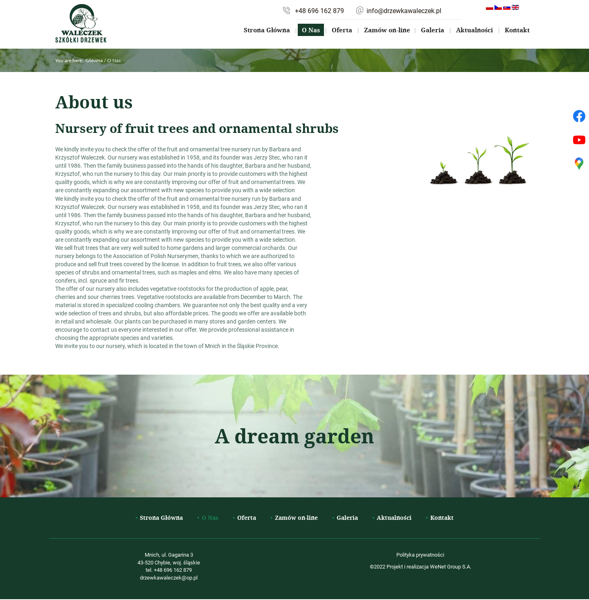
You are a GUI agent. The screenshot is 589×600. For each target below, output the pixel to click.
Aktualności (474, 30)
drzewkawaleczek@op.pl (169, 577)
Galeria (432, 30)
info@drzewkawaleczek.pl (403, 10)
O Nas (311, 30)
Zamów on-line (387, 30)
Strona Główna (267, 30)
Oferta (342, 30)
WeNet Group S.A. (450, 566)
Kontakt (517, 30)
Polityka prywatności (420, 554)
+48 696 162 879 (319, 10)
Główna (94, 60)
